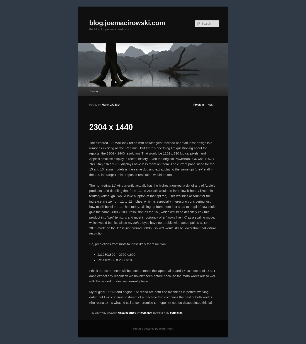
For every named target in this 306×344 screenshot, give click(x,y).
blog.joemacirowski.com (127, 22)
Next (212, 104)
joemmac (146, 312)
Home (94, 91)
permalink (176, 312)
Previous (197, 104)
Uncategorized (127, 312)
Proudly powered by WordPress (153, 328)
